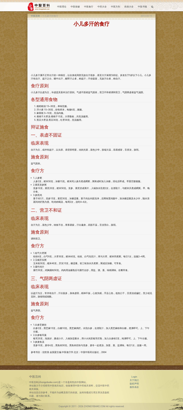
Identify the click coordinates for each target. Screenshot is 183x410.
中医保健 (75, 6)
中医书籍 (142, 6)
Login (134, 376)
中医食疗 (88, 6)
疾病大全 (129, 6)
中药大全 (102, 6)
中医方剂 (115, 6)
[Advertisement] (91, 51)
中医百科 (35, 16)
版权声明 (134, 383)
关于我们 (134, 380)
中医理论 (61, 6)
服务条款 (134, 387)
